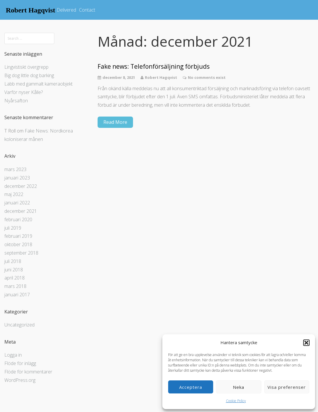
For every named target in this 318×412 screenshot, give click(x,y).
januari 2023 (17, 178)
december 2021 (20, 211)
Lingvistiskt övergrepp (26, 67)
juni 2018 (13, 269)
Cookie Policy (236, 400)
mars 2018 (15, 286)
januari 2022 (17, 202)
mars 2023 (15, 169)
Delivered (66, 10)
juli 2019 (12, 228)
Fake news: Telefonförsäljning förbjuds (154, 66)
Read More (115, 122)
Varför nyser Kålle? (23, 92)
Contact (87, 10)
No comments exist (207, 77)
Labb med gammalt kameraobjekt (38, 84)
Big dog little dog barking (29, 75)
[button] (306, 343)
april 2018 (14, 278)
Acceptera (190, 387)
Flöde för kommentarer (28, 372)
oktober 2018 (18, 244)
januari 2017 (17, 294)
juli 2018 (12, 261)
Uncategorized (19, 325)
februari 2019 (18, 236)
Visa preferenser (286, 387)
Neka (238, 387)
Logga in (13, 355)
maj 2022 (13, 194)
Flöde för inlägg (20, 363)
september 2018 (21, 253)
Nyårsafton (16, 100)
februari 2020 (18, 219)
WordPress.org (19, 380)
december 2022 (20, 186)
